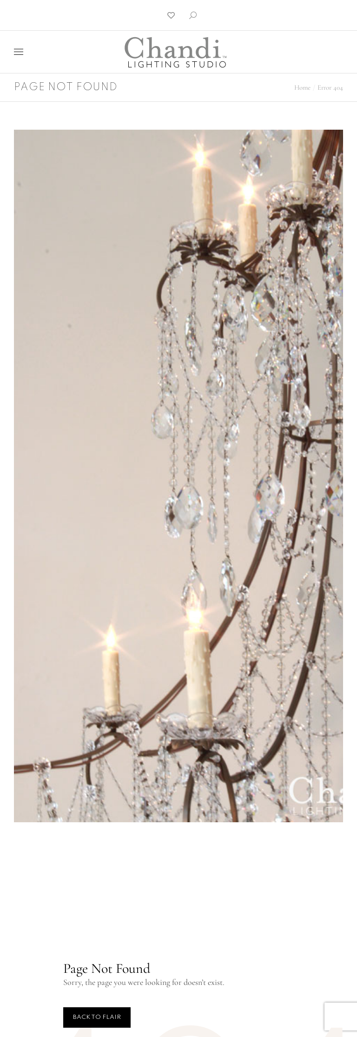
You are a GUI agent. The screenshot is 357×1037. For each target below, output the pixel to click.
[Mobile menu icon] (18, 52)
